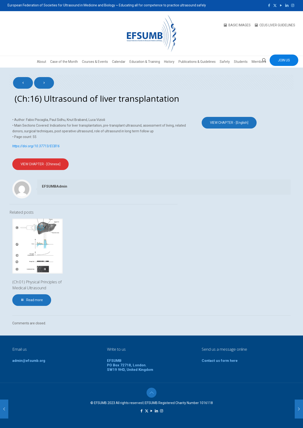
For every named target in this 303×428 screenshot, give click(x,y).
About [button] (41, 62)
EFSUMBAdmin (54, 186)
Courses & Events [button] (95, 62)
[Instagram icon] (292, 5)
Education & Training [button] (144, 62)
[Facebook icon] (269, 5)
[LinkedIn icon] (287, 5)
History (169, 62)
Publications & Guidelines (197, 62)
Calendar (118, 62)
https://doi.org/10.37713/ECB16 (36, 146)
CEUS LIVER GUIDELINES (277, 25)
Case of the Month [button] (64, 62)
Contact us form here (220, 361)
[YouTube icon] (281, 5)
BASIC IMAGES (239, 25)
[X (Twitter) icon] (275, 5)
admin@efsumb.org (28, 361)
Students (241, 62)
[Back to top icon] (151, 393)
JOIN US (284, 60)
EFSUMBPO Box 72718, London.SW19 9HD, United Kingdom (130, 365)
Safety (225, 62)
